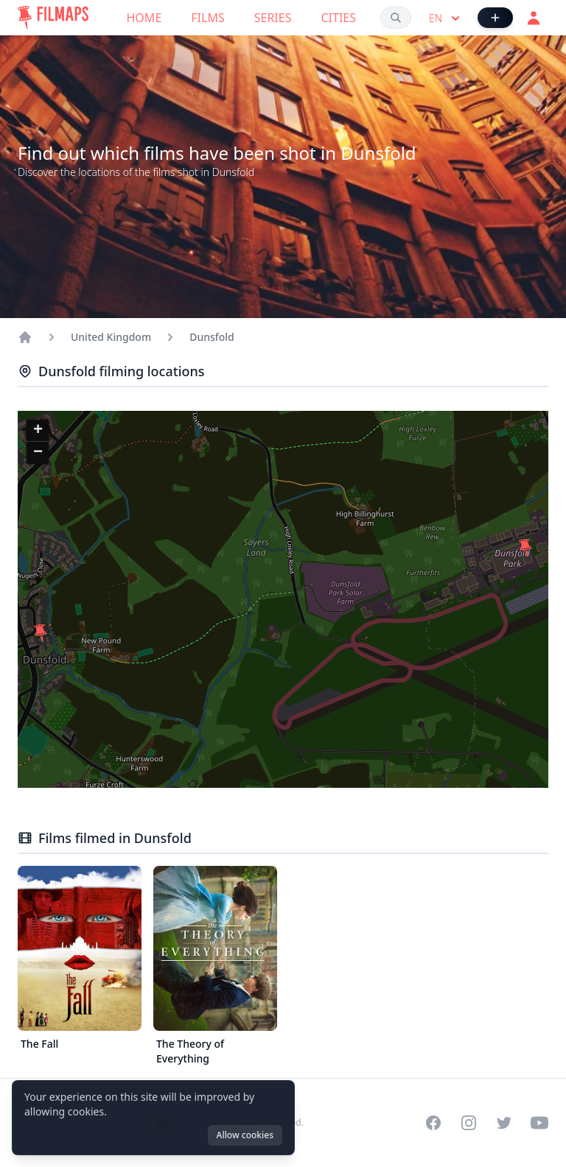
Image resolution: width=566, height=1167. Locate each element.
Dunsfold (211, 337)
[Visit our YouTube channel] (539, 1123)
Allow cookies (245, 1135)
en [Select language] (446, 18)
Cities (338, 18)
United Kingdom (111, 337)
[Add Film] (495, 17)
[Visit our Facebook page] (433, 1123)
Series (273, 18)
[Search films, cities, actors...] (395, 18)
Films (207, 18)
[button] (40, 633)
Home (144, 18)
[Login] (533, 18)
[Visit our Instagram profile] (469, 1123)
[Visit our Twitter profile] (504, 1123)
